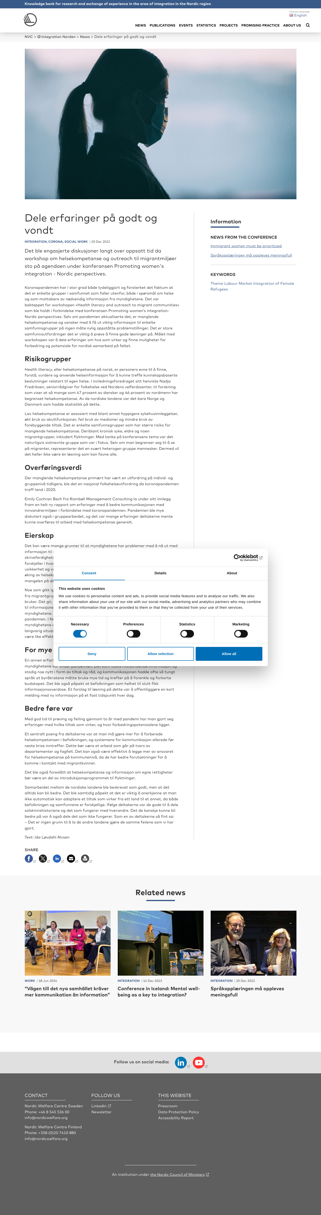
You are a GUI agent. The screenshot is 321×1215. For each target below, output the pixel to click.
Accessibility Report (176, 1123)
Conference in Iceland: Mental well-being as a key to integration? (156, 994)
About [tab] (232, 573)
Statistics (206, 25)
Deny (92, 654)
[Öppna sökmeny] (308, 25)
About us (292, 25)
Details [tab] (161, 573)
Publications (162, 25)
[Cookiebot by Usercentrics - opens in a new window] (241, 557)
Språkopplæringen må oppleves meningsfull (251, 254)
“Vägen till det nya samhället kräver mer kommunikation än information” (63, 994)
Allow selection (160, 654)
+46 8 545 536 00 (54, 1117)
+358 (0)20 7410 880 (57, 1138)
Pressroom (168, 1111)
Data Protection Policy (179, 1117)
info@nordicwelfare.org (47, 1123)
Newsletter (102, 1117)
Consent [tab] (89, 573)
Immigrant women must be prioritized (246, 245)
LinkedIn (99, 1111)
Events (186, 25)
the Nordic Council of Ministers (177, 1180)
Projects (229, 25)
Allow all (229, 654)
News (140, 25)
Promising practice (260, 25)
